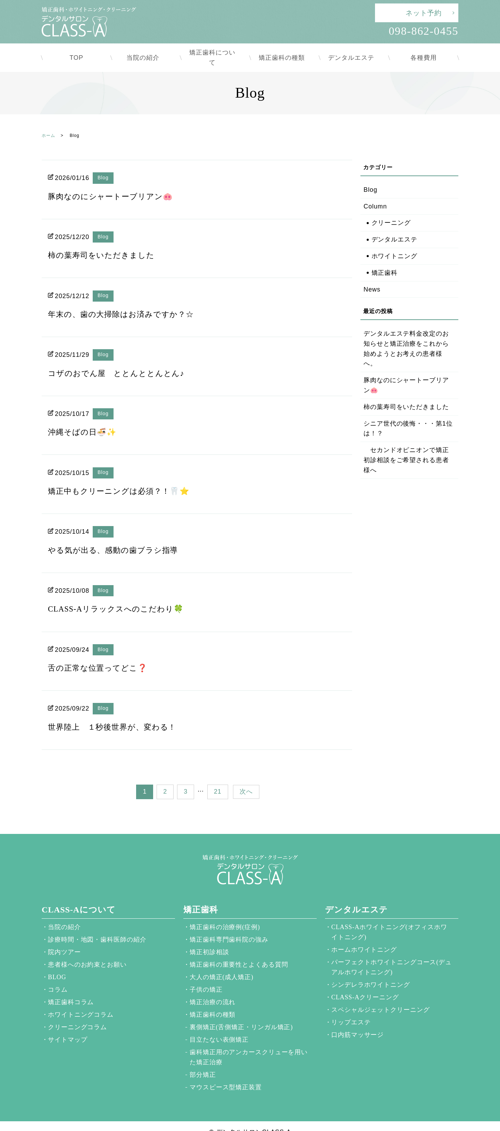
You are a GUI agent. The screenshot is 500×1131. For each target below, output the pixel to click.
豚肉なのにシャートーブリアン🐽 (115, 184)
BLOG (57, 964)
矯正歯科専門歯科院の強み (229, 927)
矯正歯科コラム (71, 989)
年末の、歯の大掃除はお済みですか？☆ (127, 301)
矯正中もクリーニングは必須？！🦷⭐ (124, 478)
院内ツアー (64, 939)
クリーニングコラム (77, 1014)
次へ (246, 779)
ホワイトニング (394, 243)
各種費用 (423, 51)
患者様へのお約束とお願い (87, 952)
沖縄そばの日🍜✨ (85, 419)
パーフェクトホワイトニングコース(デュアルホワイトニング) (391, 955)
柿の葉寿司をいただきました (106, 242)
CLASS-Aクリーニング (365, 985)
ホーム (48, 123)
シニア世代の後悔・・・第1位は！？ (408, 416)
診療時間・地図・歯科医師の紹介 (97, 927)
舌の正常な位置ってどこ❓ (102, 655)
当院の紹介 (146, 51)
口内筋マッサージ (357, 1022)
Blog (103, 165)
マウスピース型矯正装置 (226, 1075)
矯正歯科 (385, 260)
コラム (58, 977)
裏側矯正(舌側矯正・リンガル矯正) (241, 1014)
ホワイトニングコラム (81, 1002)
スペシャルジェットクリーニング (380, 997)
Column (375, 194)
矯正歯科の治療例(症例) (225, 914)
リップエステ (350, 1010)
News (372, 277)
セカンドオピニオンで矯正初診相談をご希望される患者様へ (406, 447)
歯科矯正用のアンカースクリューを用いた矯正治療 (249, 1045)
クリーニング (391, 210)
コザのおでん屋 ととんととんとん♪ (121, 361)
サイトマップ (67, 1027)
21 (218, 779)
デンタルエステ (354, 51)
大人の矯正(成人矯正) (221, 964)
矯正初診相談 (209, 939)
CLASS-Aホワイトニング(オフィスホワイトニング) (389, 919)
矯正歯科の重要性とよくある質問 (239, 952)
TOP (76, 51)
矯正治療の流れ (212, 989)
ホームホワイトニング (364, 937)
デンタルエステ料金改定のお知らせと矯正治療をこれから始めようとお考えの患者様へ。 (406, 336)
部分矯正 (203, 1062)
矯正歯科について (215, 51)
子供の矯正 (206, 977)
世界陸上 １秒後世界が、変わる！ (117, 714)
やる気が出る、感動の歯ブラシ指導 (118, 537)
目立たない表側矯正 (219, 1027)
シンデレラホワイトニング (370, 972)
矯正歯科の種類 (285, 51)
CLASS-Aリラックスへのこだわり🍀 (121, 596)
